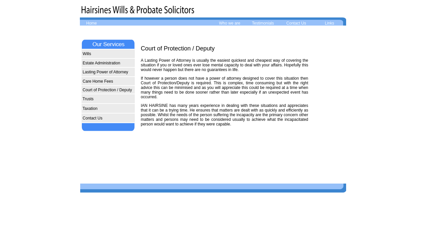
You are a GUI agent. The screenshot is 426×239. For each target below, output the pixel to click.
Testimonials (263, 23)
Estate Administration (101, 63)
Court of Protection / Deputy (107, 90)
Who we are (229, 23)
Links (329, 23)
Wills (86, 53)
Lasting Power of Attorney (105, 72)
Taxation (90, 108)
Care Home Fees (97, 81)
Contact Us (296, 23)
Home (91, 23)
